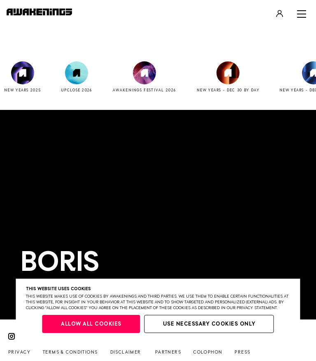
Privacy (19, 352)
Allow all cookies (91, 324)
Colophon (207, 352)
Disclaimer (125, 352)
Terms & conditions (70, 352)
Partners (168, 352)
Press (242, 352)
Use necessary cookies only (209, 324)
